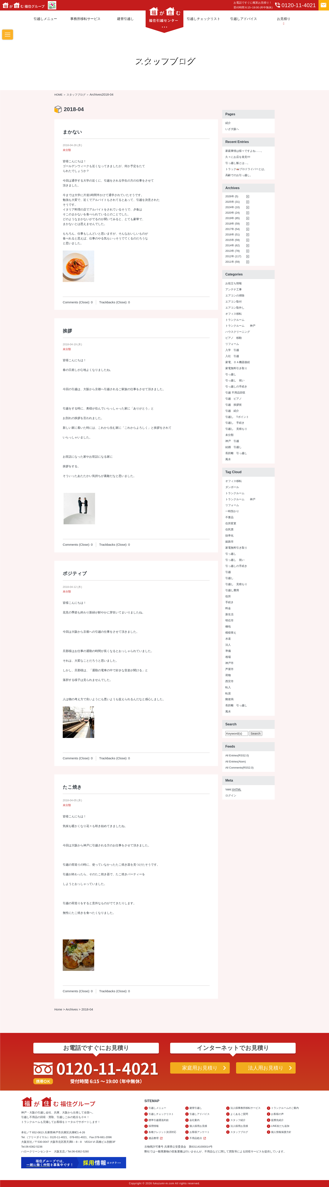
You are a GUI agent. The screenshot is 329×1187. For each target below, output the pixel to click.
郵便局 (229, 699)
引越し (229, 578)
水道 (228, 638)
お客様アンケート (199, 1132)
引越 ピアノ (233, 398)
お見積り (283, 21)
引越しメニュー (45, 19)
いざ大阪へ (232, 129)
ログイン (230, 795)
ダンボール (232, 487)
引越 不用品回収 (235, 392)
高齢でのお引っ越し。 (239, 175)
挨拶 (67, 331)
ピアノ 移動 (233, 337)
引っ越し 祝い (234, 380)
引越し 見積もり (236, 428)
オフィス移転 (233, 313)
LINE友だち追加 (280, 1126)
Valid (233, 789)
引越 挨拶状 (233, 404)
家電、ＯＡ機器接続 (237, 362)
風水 (228, 459)
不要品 (229, 517)
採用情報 (154, 1126)
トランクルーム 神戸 (240, 325)
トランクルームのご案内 (285, 1107)
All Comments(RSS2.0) (239, 767)
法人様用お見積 (239, 1126)
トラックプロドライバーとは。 (246, 169)
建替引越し (125, 19)
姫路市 (229, 541)
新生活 (229, 614)
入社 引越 (232, 356)
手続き (229, 602)
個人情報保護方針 (281, 1132)
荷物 (228, 675)
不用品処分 (198, 1138)
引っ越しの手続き (236, 386)
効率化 (229, 535)
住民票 (229, 529)
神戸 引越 (232, 441)
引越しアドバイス (243, 19)
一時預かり (232, 511)
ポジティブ (75, 573)
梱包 (228, 626)
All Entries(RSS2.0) (237, 755)
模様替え (230, 632)
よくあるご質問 (239, 1114)
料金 (228, 608)
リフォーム (232, 343)
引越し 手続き (234, 422)
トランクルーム (234, 319)
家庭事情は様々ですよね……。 (244, 150)
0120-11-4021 (295, 5)
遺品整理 (156, 1138)
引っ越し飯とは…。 (237, 163)
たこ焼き (72, 787)
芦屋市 (229, 669)
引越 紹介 (232, 410)
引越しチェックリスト (203, 19)
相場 (228, 656)
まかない (72, 132)
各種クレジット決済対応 (162, 1132)
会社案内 (194, 1120)
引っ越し (230, 374)
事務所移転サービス (85, 19)
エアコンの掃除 (234, 295)
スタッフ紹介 (237, 1120)
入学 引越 (232, 350)
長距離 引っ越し (236, 453)
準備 (228, 650)
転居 (228, 693)
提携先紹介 (277, 1120)
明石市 (229, 620)
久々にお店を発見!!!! (237, 156)
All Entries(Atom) (235, 761)
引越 (228, 572)
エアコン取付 (233, 301)
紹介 (228, 123)
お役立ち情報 (233, 283)
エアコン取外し (234, 307)
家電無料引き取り (236, 368)
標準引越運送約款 (159, 1120)
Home (58, 1009)
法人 (228, 644)
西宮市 (229, 681)
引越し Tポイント (237, 416)
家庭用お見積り (200, 1068)
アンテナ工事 (233, 289)
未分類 (67, 150)
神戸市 (229, 663)
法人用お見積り (266, 1068)
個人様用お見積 (198, 1126)
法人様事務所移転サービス (245, 1107)
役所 (228, 596)
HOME (58, 94)
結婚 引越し (233, 447)
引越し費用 (232, 590)
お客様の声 (277, 1114)
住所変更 (230, 523)
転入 (228, 687)
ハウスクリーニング (237, 331)
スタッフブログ (76, 94)
